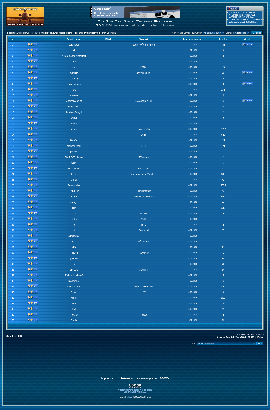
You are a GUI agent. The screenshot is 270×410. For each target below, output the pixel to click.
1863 (242, 337)
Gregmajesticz (74, 84)
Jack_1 (73, 202)
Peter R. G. (74, 168)
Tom (74, 208)
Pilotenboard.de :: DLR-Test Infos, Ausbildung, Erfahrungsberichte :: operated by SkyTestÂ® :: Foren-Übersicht (61, 33)
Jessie (74, 174)
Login (154, 25)
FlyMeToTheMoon (74, 157)
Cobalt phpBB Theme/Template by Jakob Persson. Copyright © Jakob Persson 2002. (135, 390)
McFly (74, 298)
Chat (109, 21)
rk (74, 224)
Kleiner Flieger (74, 146)
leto (74, 303)
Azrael (74, 61)
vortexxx (74, 95)
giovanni (74, 258)
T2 (74, 264)
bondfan (74, 219)
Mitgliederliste (144, 21)
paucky (73, 151)
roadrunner (74, 281)
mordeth (74, 73)
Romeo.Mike (74, 185)
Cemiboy (74, 78)
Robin (74, 320)
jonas (74, 129)
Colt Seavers (74, 286)
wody (73, 163)
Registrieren (167, 25)
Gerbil (74, 179)
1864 (247, 337)
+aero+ (73, 67)
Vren (74, 213)
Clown (74, 292)
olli (74, 50)
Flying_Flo (74, 191)
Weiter (260, 337)
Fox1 (73, 89)
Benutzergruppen (163, 21)
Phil (74, 309)
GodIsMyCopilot (74, 101)
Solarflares (74, 44)
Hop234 (74, 253)
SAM (73, 241)
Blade (74, 196)
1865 (253, 337)
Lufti (74, 230)
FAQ (118, 21)
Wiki (101, 21)
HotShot (74, 314)
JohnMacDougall (74, 112)
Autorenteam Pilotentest (74, 56)
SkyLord (74, 269)
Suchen (129, 21)
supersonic (73, 236)
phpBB (129, 397)
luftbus (74, 118)
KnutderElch (74, 106)
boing (74, 123)
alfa (74, 247)
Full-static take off (74, 275)
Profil (100, 25)
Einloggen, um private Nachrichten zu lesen (127, 25)
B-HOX (73, 140)
